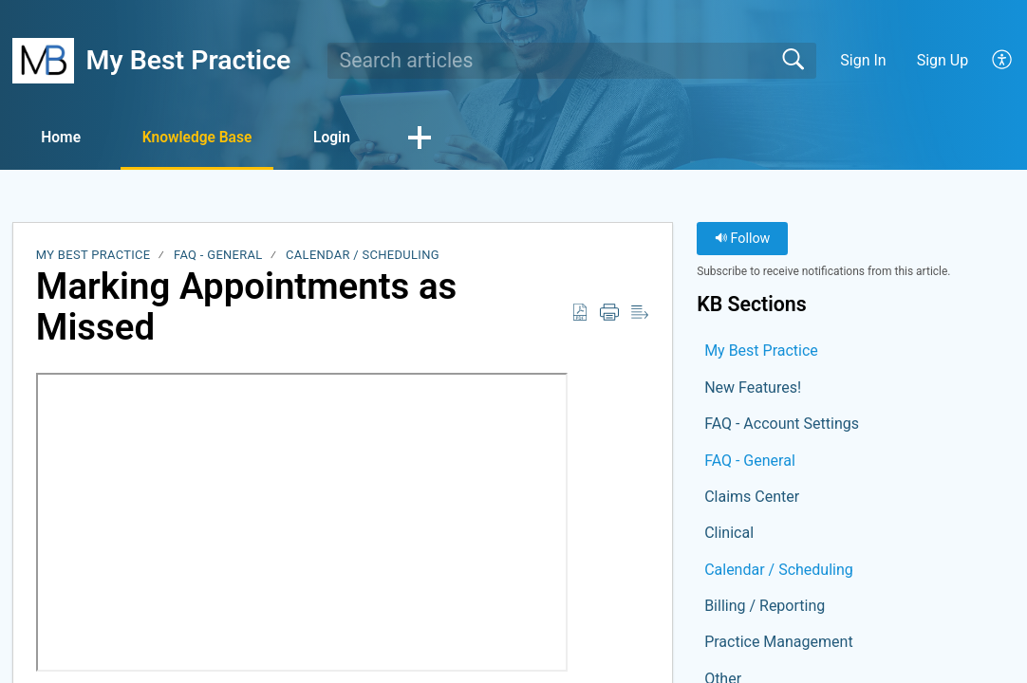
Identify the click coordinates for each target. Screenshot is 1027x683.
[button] (1003, 60)
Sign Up (943, 60)
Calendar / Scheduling (362, 256)
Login (351, 138)
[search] (571, 61)
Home (66, 138)
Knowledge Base (209, 138)
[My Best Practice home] (43, 60)
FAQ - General (218, 256)
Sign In (863, 60)
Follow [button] (743, 239)
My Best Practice (93, 256)
